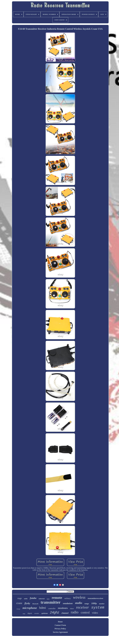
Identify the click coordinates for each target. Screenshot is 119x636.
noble (26, 598)
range (86, 604)
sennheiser (68, 603)
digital (30, 613)
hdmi (42, 607)
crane (19, 603)
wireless (79, 597)
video (95, 612)
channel (64, 613)
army (24, 613)
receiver (82, 607)
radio (74, 612)
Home (60, 622)
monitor (101, 604)
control (85, 612)
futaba (33, 598)
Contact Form (60, 625)
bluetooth (35, 604)
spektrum (44, 613)
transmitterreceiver (95, 598)
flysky (27, 603)
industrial (42, 598)
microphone (30, 607)
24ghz (54, 612)
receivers (63, 608)
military (67, 598)
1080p (94, 603)
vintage (18, 609)
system (97, 608)
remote (57, 597)
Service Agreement (60, 632)
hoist (48, 599)
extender (36, 613)
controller (52, 608)
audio (78, 603)
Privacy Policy (60, 629)
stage (19, 598)
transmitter (51, 602)
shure (72, 608)
